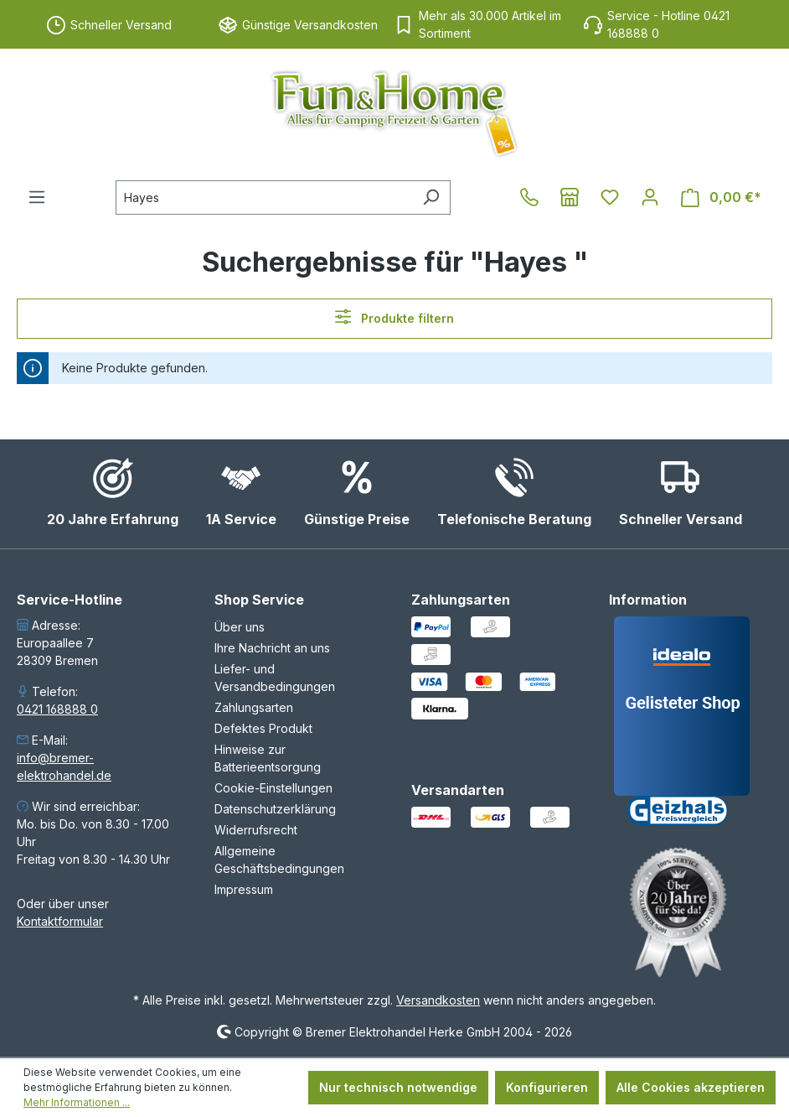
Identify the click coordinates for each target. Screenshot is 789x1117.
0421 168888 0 (57, 709)
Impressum (243, 889)
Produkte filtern (394, 317)
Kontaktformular (60, 921)
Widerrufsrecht (255, 830)
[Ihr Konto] (650, 197)
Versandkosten (438, 1000)
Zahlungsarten (253, 707)
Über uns (239, 627)
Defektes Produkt (263, 728)
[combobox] (264, 197)
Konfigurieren (547, 1087)
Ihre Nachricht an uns (272, 648)
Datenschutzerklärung (275, 809)
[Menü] (37, 197)
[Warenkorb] (721, 197)
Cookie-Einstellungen (273, 788)
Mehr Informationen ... (76, 1102)
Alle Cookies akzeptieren (690, 1087)
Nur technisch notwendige (398, 1087)
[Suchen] (431, 197)
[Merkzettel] (610, 197)
